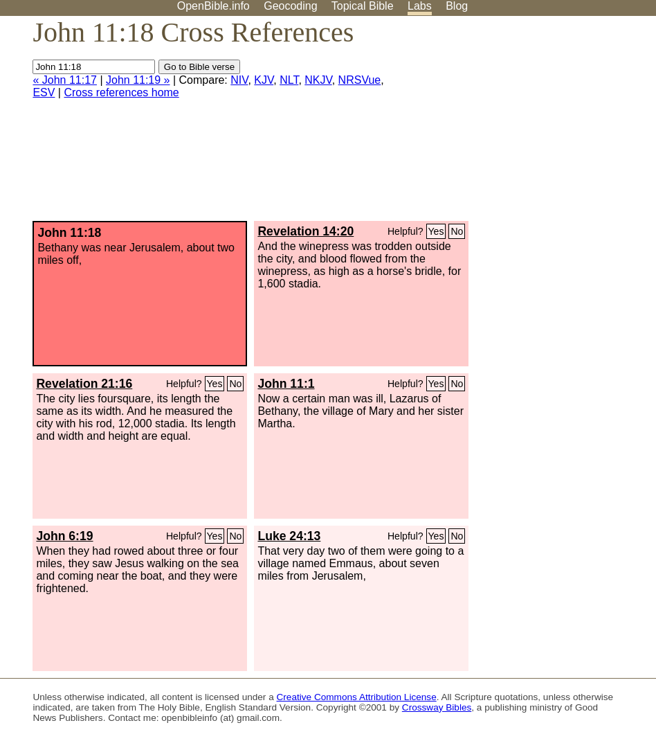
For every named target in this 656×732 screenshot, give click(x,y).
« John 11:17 (65, 80)
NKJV (317, 80)
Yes (436, 231)
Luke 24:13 (288, 536)
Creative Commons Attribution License (357, 697)
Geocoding (290, 6)
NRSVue (359, 80)
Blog (457, 6)
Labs (420, 6)
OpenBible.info (213, 6)
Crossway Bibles (436, 707)
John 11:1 (285, 384)
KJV (263, 80)
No (456, 231)
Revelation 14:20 (305, 231)
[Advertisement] (516, 124)
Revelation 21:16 (84, 384)
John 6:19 (64, 536)
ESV (44, 92)
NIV (239, 80)
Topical (362, 6)
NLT (289, 80)
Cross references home (121, 92)
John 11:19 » (138, 80)
